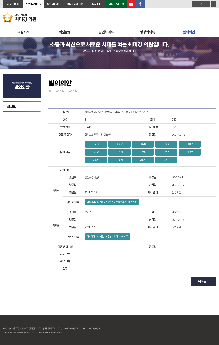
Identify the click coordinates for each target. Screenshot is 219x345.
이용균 (119, 144)
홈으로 (49, 90)
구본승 (166, 159)
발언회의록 (106, 31)
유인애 (119, 152)
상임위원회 (53, 4)
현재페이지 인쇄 (213, 4)
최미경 (96, 152)
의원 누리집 (32, 4)
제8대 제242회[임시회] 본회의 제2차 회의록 (107, 236)
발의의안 (189, 31)
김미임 (119, 159)
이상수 (96, 159)
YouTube (131, 4)
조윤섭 (143, 152)
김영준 (190, 152)
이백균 (190, 144)
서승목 (166, 144)
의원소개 (23, 31)
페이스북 (140, 4)
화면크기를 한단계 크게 (195, 4)
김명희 (166, 152)
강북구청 (119, 4)
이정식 (143, 159)
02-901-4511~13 (72, 328)
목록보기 (203, 281)
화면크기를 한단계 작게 (207, 4)
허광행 (143, 144)
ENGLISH (96, 4)
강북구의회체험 (75, 4)
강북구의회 (13, 4)
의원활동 (65, 31)
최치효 (96, 144)
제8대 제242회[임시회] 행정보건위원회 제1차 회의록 (111, 201)
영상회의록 (147, 31)
